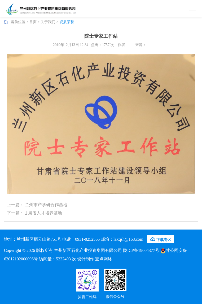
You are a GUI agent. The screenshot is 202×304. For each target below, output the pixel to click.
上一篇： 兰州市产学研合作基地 (37, 204)
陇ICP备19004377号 (141, 250)
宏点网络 (103, 259)
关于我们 (48, 22)
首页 (33, 22)
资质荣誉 (66, 22)
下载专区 (160, 239)
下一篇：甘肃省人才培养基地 (34, 213)
